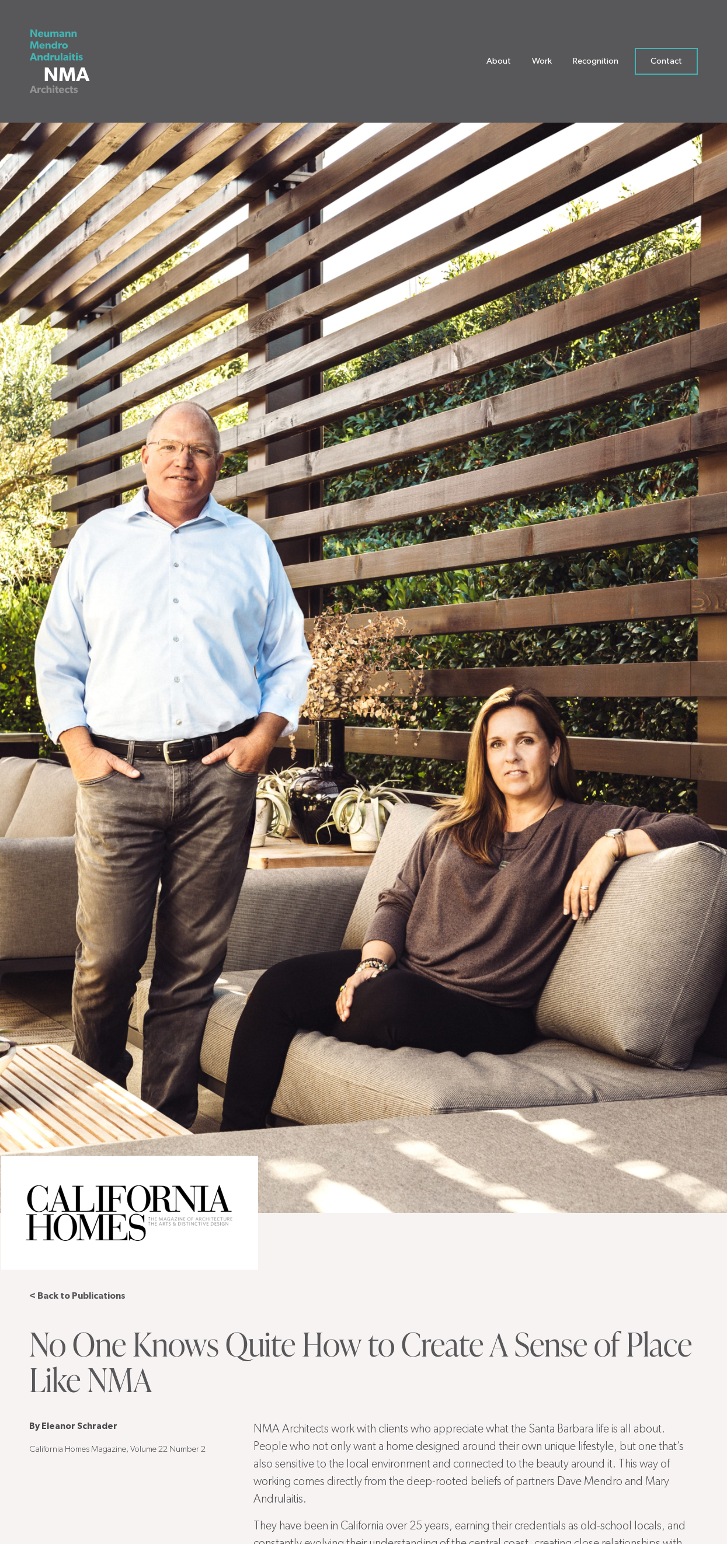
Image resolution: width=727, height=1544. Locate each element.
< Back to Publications (77, 1295)
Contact (666, 64)
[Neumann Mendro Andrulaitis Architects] (68, 64)
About (498, 64)
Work (542, 64)
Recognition (595, 64)
